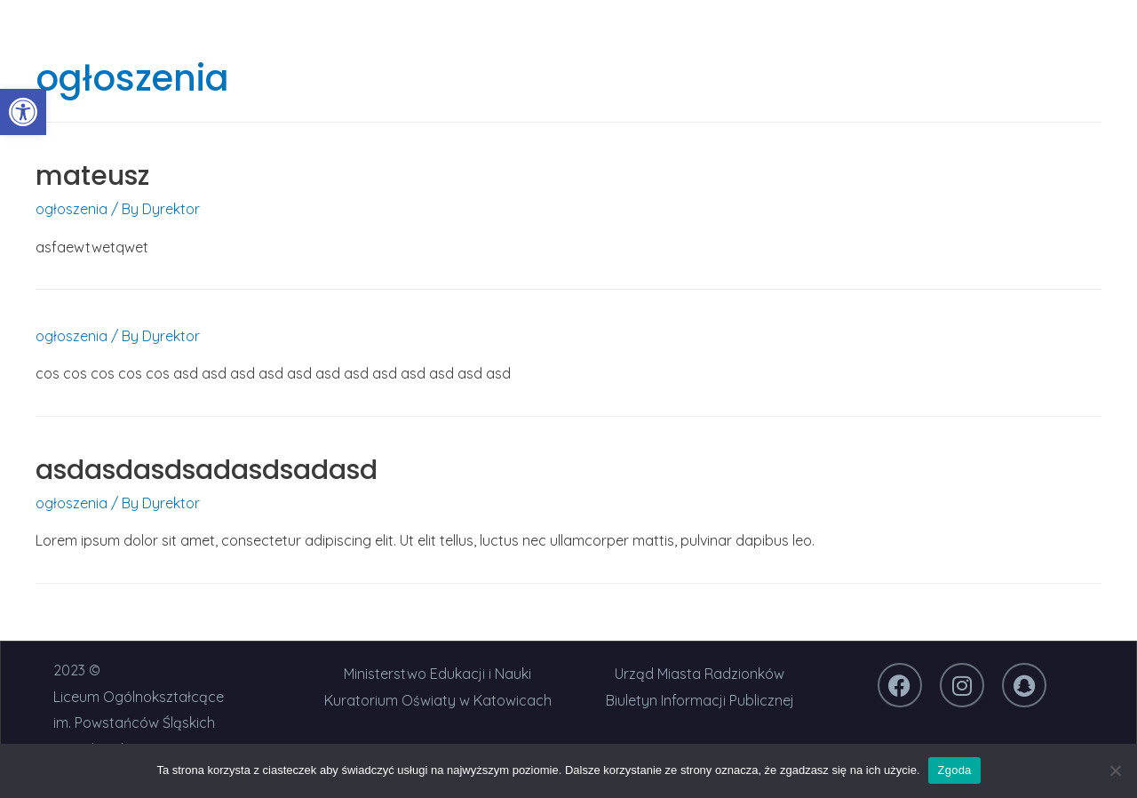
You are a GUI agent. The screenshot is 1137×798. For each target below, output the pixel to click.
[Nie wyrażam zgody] (1115, 770)
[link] (23, 112)
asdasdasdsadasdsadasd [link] (207, 470)
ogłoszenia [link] (71, 209)
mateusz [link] (92, 176)
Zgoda (954, 770)
